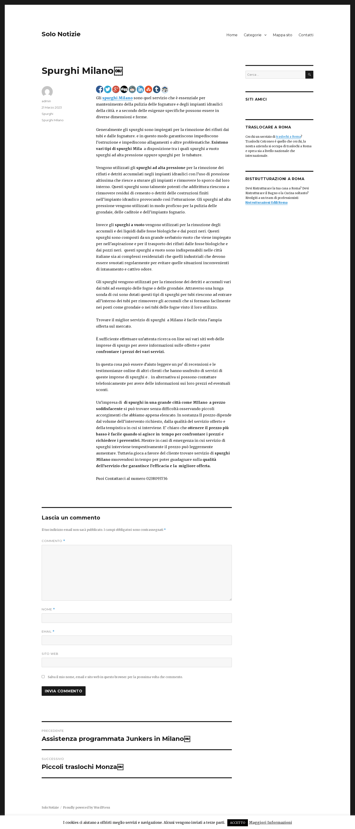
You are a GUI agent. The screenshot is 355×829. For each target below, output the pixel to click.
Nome (48, 609)
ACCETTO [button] (237, 823)
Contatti (306, 35)
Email (48, 631)
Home (231, 35)
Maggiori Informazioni (270, 822)
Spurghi (47, 114)
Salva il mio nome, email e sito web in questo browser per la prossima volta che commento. (115, 677)
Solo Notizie (61, 34)
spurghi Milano (117, 98)
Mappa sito (282, 35)
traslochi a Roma (288, 137)
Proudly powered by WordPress (86, 808)
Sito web (50, 653)
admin (46, 101)
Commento (53, 541)
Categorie (252, 35)
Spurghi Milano (53, 120)
